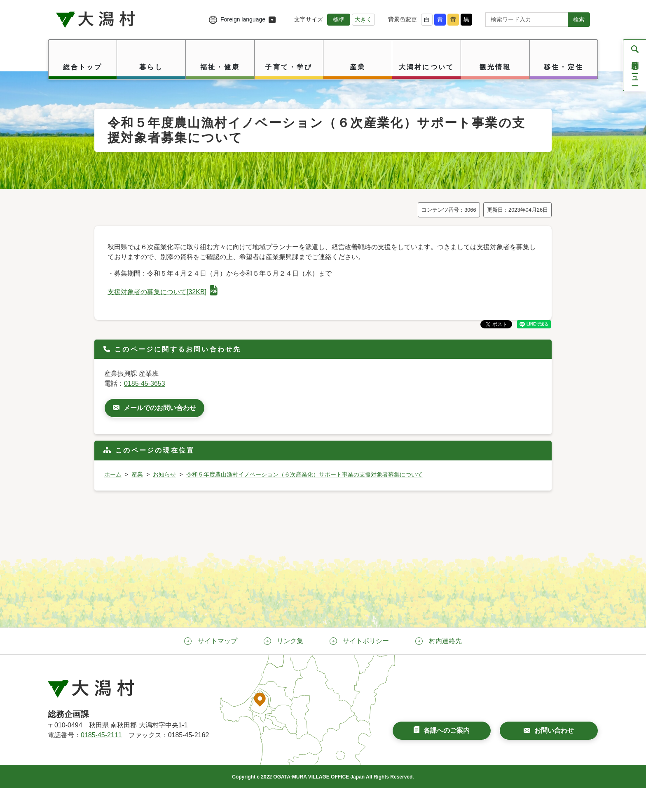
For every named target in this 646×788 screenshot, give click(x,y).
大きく (363, 19)
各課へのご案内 (447, 730)
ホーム (113, 474)
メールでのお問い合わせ (160, 407)
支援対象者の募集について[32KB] (163, 291)
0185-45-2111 (101, 734)
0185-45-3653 (144, 383)
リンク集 (290, 640)
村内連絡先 (445, 640)
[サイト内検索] (526, 19)
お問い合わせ (554, 730)
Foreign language (242, 19)
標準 (338, 19)
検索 (579, 19)
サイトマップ (217, 640)
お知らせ (164, 474)
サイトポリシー (366, 640)
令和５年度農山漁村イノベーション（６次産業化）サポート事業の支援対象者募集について (304, 474)
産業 (137, 474)
